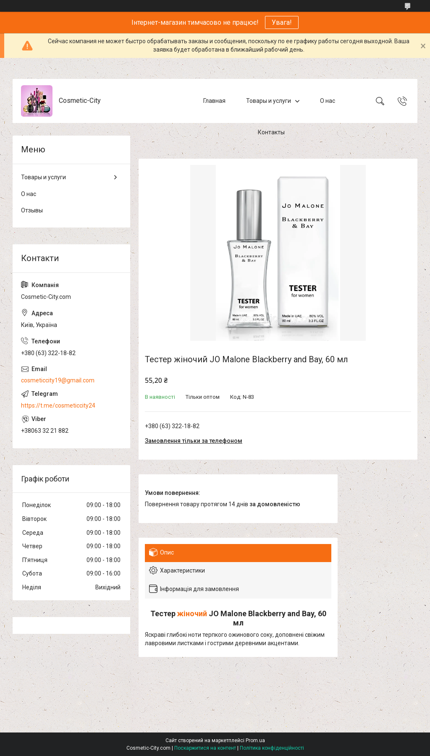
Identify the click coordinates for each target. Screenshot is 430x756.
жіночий (192, 613)
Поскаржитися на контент (205, 748)
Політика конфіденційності (272, 748)
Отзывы (32, 210)
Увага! (282, 22)
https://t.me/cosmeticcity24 (58, 405)
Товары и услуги (268, 100)
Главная (214, 100)
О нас (327, 100)
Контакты (271, 132)
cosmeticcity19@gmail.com (57, 380)
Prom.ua (255, 740)
